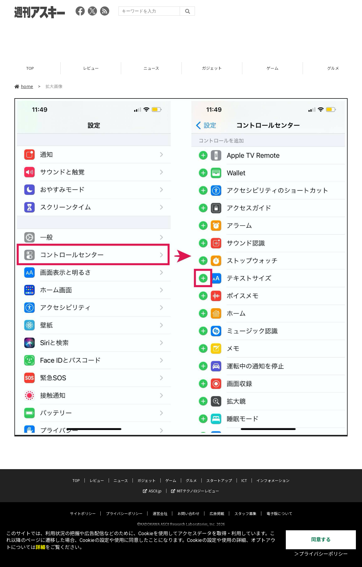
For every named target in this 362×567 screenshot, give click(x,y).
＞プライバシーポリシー (321, 554)
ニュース (151, 68)
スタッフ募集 (245, 508)
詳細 (40, 547)
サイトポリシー (83, 508)
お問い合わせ (188, 508)
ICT (244, 475)
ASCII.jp (152, 485)
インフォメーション (272, 475)
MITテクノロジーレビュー (195, 485)
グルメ (191, 475)
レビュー (91, 68)
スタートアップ (219, 475)
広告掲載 (217, 508)
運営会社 (160, 508)
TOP (30, 68)
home (23, 86)
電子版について (279, 508)
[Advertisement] (181, 38)
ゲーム (272, 68)
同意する (321, 540)
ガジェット (212, 68)
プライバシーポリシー (124, 508)
